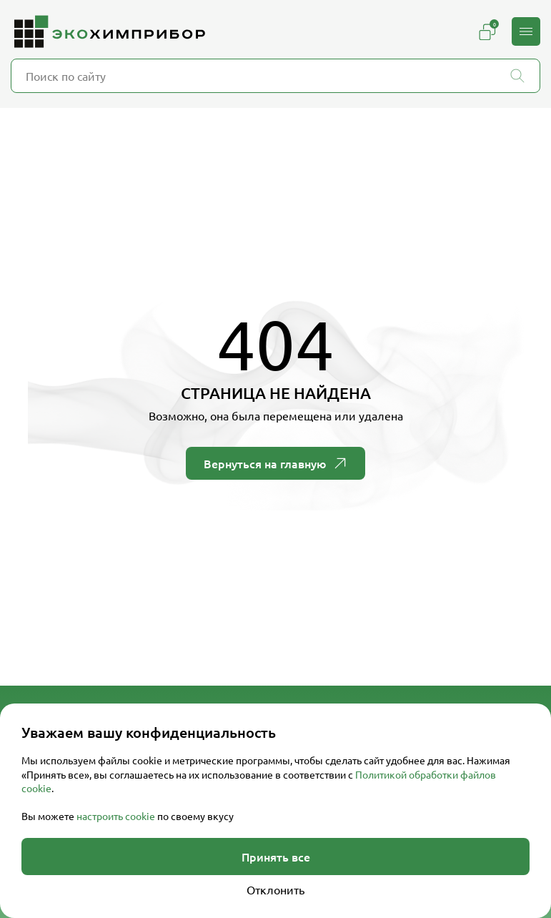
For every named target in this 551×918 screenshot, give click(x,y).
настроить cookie (115, 815)
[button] (526, 31)
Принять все (276, 856)
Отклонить (275, 889)
